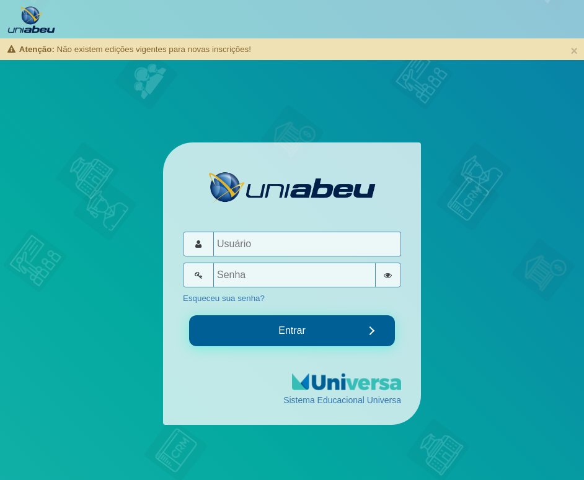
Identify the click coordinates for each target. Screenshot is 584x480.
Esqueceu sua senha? (224, 298)
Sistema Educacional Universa (342, 400)
